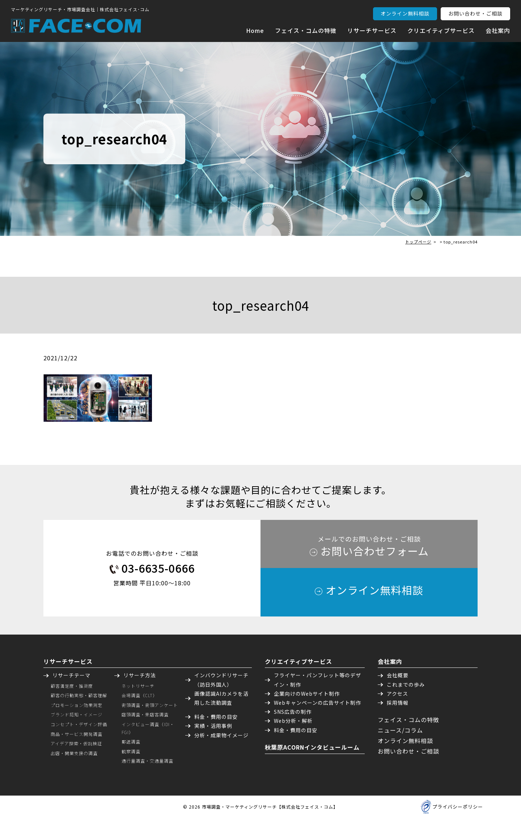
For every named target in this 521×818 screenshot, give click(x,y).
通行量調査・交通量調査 (147, 761)
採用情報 (397, 702)
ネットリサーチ (138, 686)
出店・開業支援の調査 (74, 753)
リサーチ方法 (139, 675)
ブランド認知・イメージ (76, 714)
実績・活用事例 (213, 725)
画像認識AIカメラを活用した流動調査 (221, 698)
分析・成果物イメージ (221, 735)
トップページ (418, 242)
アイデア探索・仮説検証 (76, 743)
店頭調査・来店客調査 (145, 714)
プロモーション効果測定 (76, 705)
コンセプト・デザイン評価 (79, 724)
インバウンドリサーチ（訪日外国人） (221, 679)
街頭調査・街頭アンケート (150, 705)
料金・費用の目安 (216, 716)
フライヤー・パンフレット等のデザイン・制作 (317, 679)
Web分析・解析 (293, 720)
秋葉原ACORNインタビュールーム (312, 747)
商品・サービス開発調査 (76, 734)
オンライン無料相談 (405, 13)
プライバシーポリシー (457, 806)
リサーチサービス (372, 30)
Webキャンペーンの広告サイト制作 (317, 702)
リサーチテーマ (71, 675)
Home (255, 30)
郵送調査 (131, 741)
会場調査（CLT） (139, 695)
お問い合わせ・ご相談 (475, 13)
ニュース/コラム (400, 730)
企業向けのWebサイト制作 (307, 693)
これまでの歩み (406, 684)
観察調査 (131, 751)
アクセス (397, 693)
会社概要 (397, 675)
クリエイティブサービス (441, 30)
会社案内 (498, 30)
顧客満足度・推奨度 (72, 686)
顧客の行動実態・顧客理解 (79, 695)
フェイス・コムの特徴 (305, 30)
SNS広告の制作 (293, 711)
